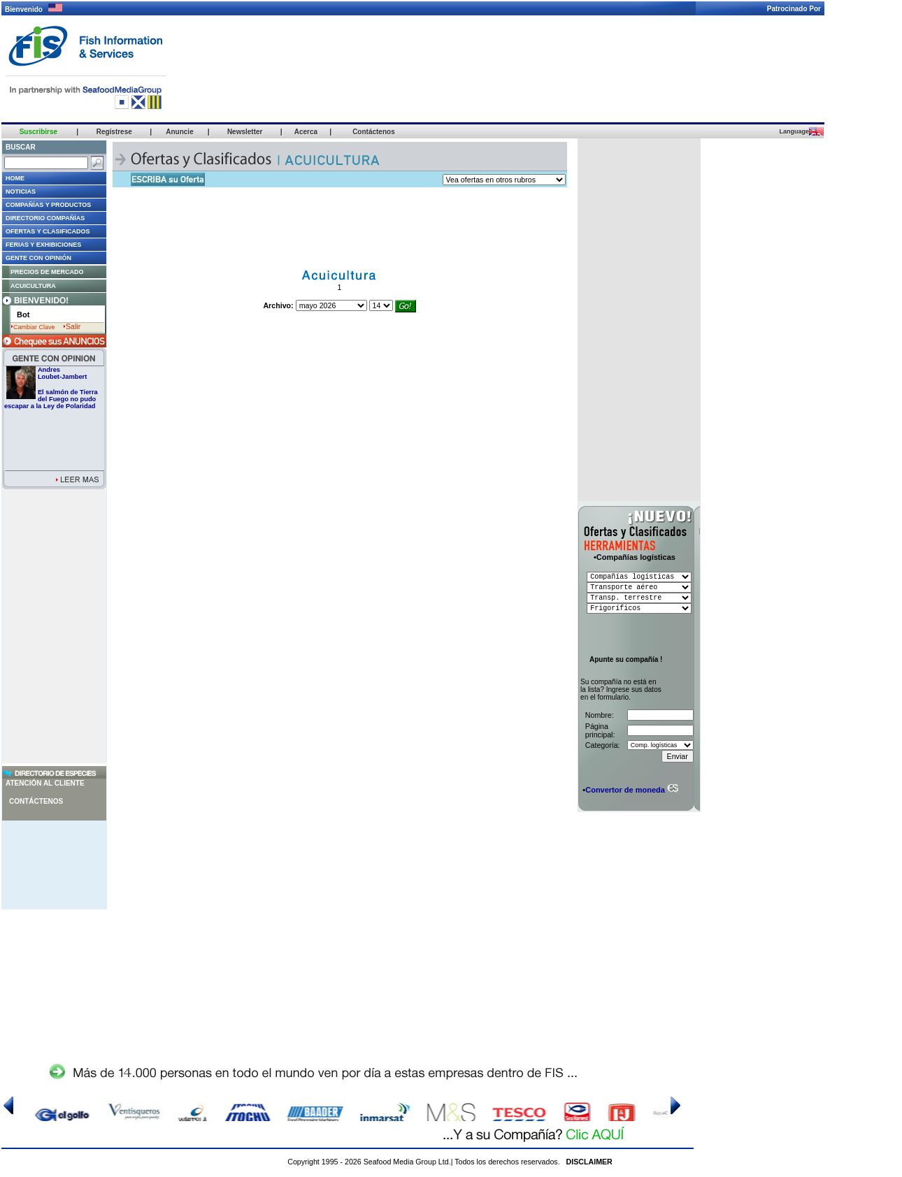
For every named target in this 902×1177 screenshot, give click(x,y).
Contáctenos (36, 801)
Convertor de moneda (625, 790)
